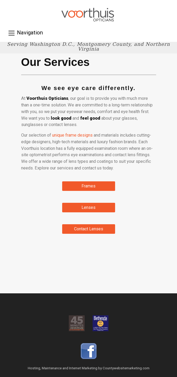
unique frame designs (72, 135)
